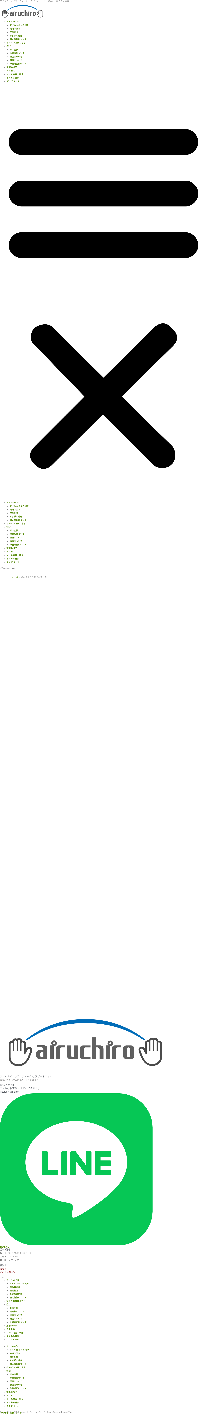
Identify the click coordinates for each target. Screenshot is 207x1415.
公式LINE (4, 1246)
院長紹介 (14, 32)
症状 (8, 46)
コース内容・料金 (14, 74)
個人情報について (18, 39)
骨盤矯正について (18, 63)
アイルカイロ (12, 21)
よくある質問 (12, 77)
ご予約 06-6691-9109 (8, 568)
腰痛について (16, 56)
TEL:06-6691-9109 (9, 1091)
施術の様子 (11, 67)
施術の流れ (15, 28)
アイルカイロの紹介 (19, 25)
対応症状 (14, 49)
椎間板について (17, 53)
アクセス (10, 70)
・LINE (3, 568)
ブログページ (12, 81)
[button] (103, 293)
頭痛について (16, 60)
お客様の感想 (16, 35)
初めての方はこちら (16, 42)
